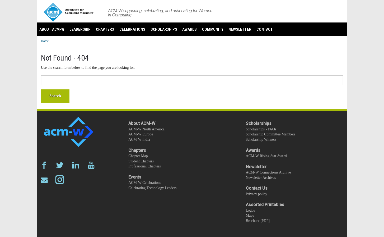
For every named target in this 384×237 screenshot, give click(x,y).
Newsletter (239, 29)
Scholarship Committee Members (271, 134)
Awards (189, 29)
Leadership (80, 29)
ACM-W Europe (140, 134)
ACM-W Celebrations (144, 183)
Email (44, 179)
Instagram (59, 179)
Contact (264, 29)
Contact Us (257, 188)
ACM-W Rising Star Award (266, 156)
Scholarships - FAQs (261, 129)
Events (134, 177)
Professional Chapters (144, 166)
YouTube (91, 165)
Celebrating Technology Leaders (152, 188)
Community (212, 29)
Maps (250, 215)
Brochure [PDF (257, 221)
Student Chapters (141, 161)
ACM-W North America (146, 129)
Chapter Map (138, 156)
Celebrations (132, 29)
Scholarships (164, 29)
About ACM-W (51, 29)
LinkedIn (75, 165)
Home (45, 41)
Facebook (44, 165)
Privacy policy (256, 194)
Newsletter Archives (261, 178)
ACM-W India (139, 140)
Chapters (105, 29)
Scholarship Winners (261, 140)
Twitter (59, 165)
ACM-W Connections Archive (268, 172)
